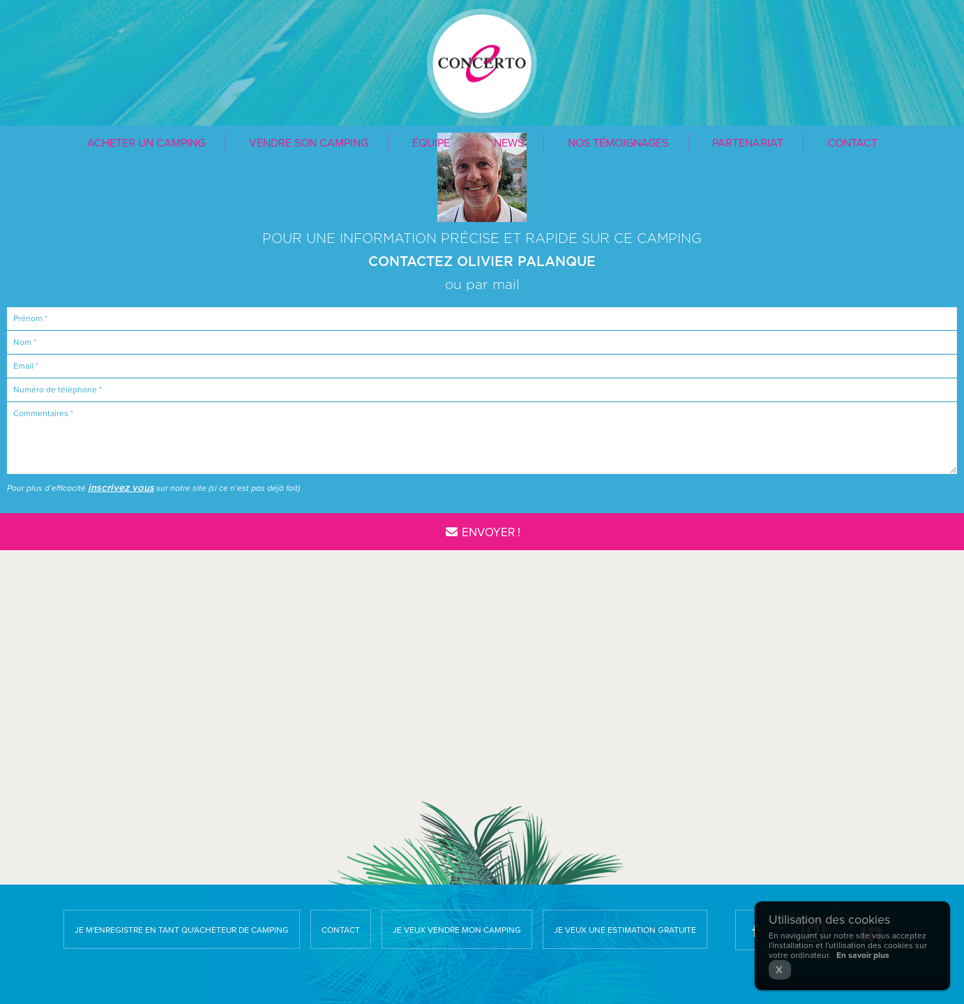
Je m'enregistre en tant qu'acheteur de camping (182, 930)
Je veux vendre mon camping (457, 930)
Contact (852, 143)
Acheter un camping (146, 143)
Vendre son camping (308, 143)
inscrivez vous (121, 488)
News (509, 143)
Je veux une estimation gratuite (625, 930)
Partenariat (747, 143)
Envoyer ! (482, 532)
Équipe (431, 143)
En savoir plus (862, 955)
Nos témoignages (618, 143)
